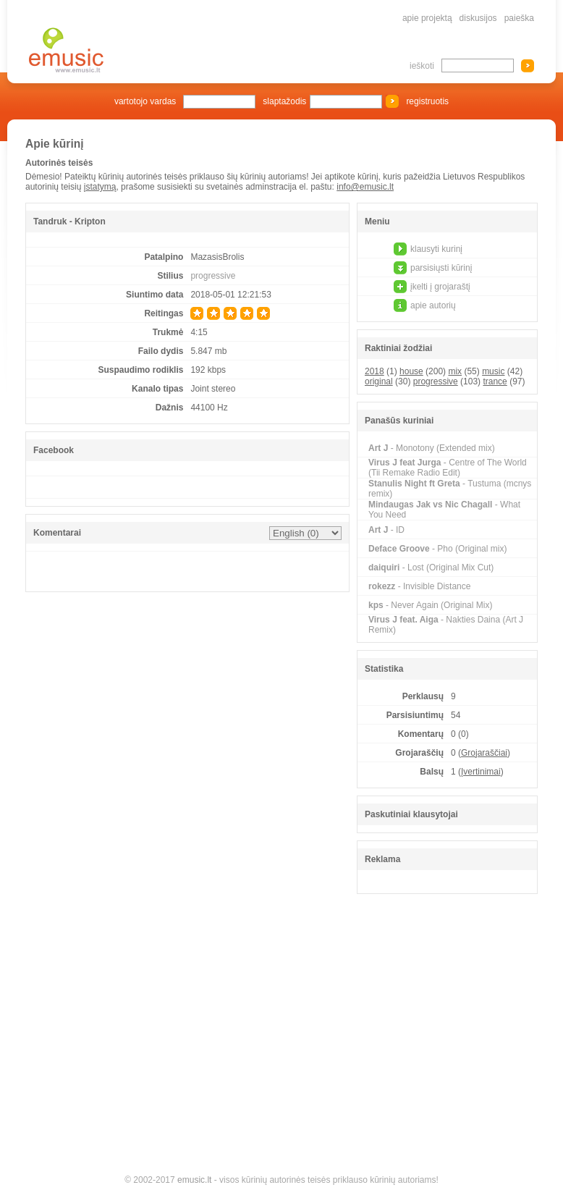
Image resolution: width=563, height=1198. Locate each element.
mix (455, 371)
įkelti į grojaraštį (440, 287)
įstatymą (100, 187)
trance (495, 381)
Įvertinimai (481, 772)
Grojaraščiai (484, 753)
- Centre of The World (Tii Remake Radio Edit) (447, 467)
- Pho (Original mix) (437, 549)
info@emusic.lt (365, 187)
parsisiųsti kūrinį (441, 268)
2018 (374, 371)
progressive (212, 276)
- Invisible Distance (419, 586)
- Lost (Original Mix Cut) (431, 567)
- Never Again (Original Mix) (430, 605)
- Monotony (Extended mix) (431, 448)
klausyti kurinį (436, 249)
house (411, 371)
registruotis (427, 101)
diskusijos (478, 18)
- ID (386, 530)
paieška (519, 18)
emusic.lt (194, 1180)
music (493, 371)
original (379, 381)
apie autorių (433, 305)
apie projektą (427, 18)
